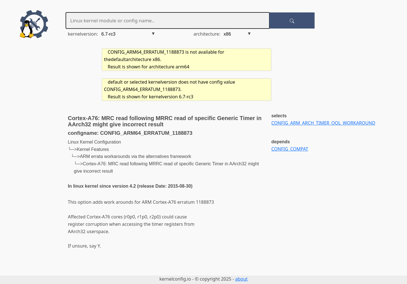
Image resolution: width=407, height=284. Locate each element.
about (241, 279)
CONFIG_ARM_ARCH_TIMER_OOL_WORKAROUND (323, 123)
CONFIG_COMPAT (289, 149)
